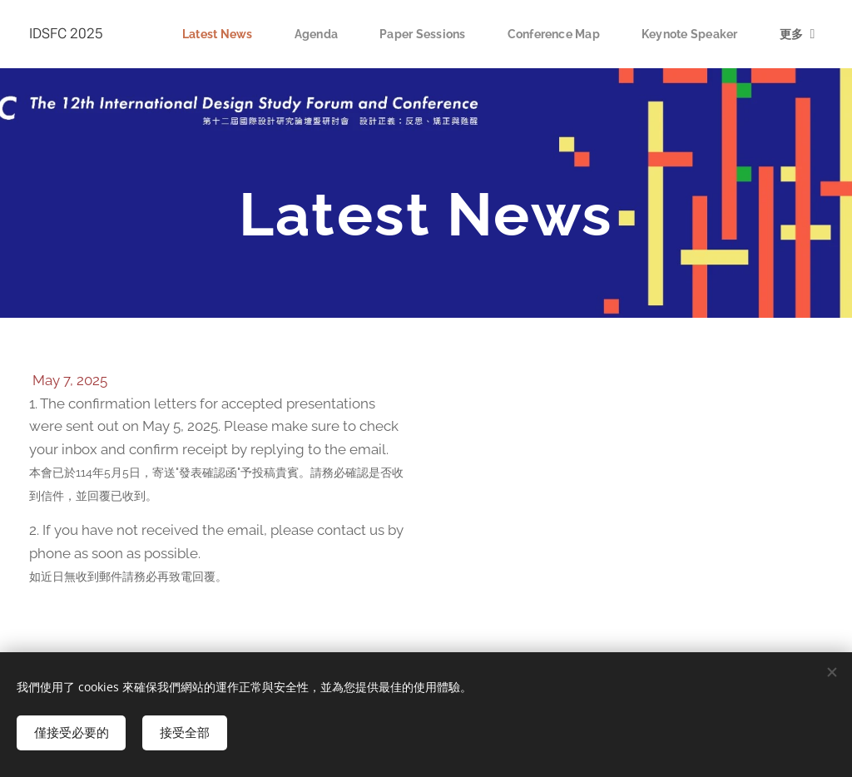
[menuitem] (205, 34)
